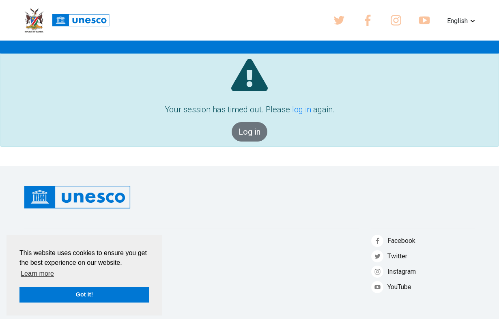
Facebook (401, 241)
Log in (249, 132)
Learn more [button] (37, 273)
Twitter (397, 256)
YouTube (399, 287)
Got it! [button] (84, 294)
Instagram (401, 271)
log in (301, 109)
